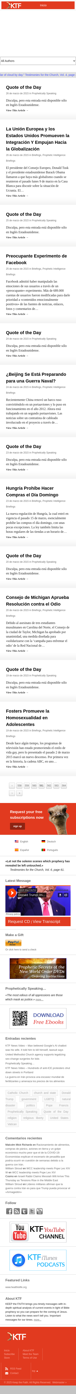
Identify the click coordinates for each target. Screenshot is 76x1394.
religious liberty (33, 1118)
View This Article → (17, 110)
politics (30, 1105)
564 (64, 785)
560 (34, 785)
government (29, 1099)
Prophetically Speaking (44, 93)
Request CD (19, 921)
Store (7, 1357)
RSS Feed (15, 1368)
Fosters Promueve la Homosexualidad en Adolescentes (27, 718)
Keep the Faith (20, 1382)
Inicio (7, 1350)
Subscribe (9, 1354)
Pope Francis (57, 1105)
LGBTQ (49, 1099)
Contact (14, 1373)
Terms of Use (30, 1357)
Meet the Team (30, 1354)
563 (56, 785)
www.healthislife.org (16, 1287)
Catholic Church (18, 1092)
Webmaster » (59, 1382)
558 (19, 785)
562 (49, 785)
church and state (45, 1092)
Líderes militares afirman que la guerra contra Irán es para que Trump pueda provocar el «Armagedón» (37, 1188)
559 (27, 785)
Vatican (12, 1124)
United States (59, 1118)
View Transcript (46, 921)
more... (37, 1319)
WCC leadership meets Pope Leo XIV (48, 1168)
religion (12, 1118)
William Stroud (13, 1168)
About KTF (28, 1350)
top (33, 1371)
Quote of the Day (23, 87)
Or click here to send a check (20, 949)
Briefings (36, 155)
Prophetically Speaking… (19, 1063)
